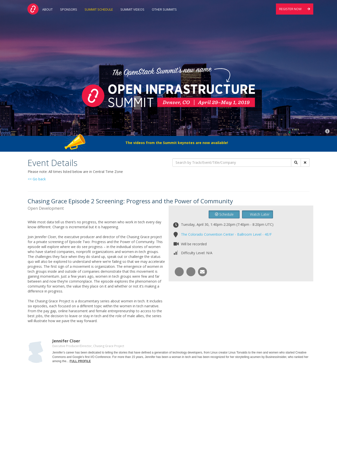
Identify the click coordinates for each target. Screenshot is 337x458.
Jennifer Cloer (66, 341)
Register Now (294, 9)
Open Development (46, 208)
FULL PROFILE (80, 361)
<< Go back (37, 179)
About (47, 9)
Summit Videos (132, 9)
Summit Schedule (99, 9)
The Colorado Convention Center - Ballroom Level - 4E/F (226, 234)
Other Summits (164, 9)
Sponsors (68, 9)
